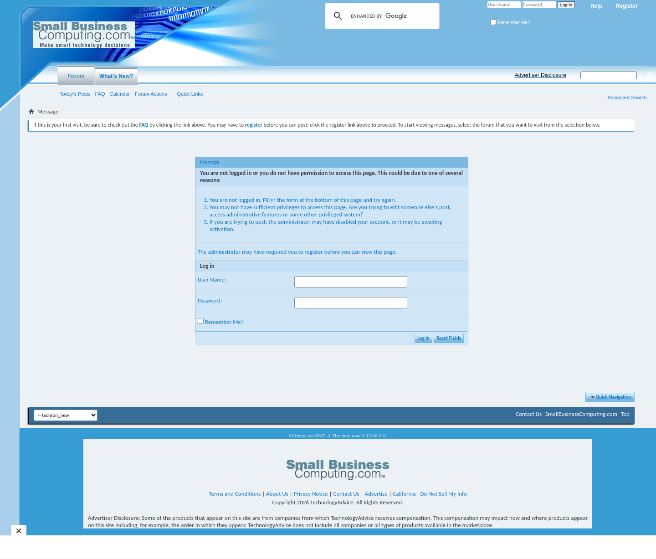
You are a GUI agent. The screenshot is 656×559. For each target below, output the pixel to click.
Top (625, 413)
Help (596, 6)
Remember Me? (510, 22)
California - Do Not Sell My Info (429, 493)
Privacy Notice (311, 493)
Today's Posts (75, 94)
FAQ (100, 94)
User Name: (212, 279)
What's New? (116, 76)
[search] (381, 15)
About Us (277, 493)
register (314, 251)
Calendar (120, 94)
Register (627, 6)
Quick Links (190, 94)
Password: (210, 300)
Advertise (376, 493)
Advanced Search (627, 97)
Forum (75, 76)
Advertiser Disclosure (540, 75)
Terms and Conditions (235, 493)
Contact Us (529, 413)
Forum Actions (151, 94)
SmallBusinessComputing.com (581, 413)
